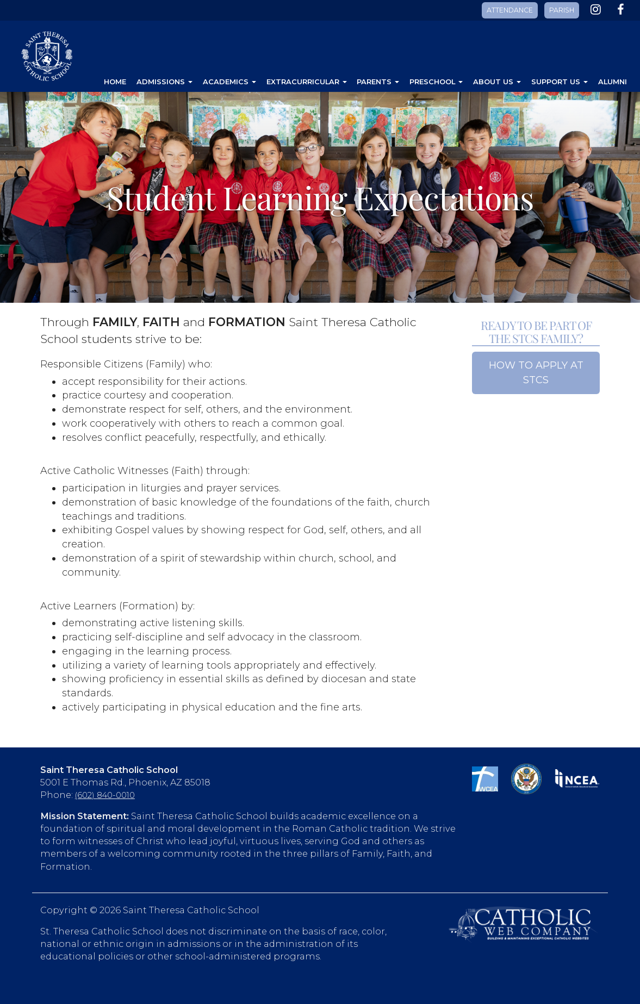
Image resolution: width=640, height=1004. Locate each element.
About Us (497, 81)
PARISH (561, 10)
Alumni (612, 81)
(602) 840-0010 (105, 795)
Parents (378, 81)
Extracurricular (306, 81)
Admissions (164, 81)
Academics (229, 81)
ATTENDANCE (510, 10)
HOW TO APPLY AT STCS (536, 372)
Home (115, 81)
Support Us (559, 81)
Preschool (436, 81)
